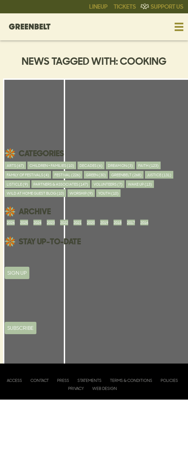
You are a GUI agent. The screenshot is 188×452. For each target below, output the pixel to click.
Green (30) (96, 174)
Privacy (76, 388)
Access (14, 380)
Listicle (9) (17, 184)
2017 (131, 222)
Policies (169, 380)
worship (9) (81, 193)
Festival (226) (67, 174)
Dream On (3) (120, 165)
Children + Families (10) (51, 165)
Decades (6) (91, 165)
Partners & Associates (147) (60, 184)
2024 (37, 222)
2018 (118, 222)
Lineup (98, 6)
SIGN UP (17, 272)
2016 (144, 222)
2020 (91, 222)
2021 (77, 222)
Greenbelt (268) (126, 174)
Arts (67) (15, 165)
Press (63, 380)
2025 (24, 222)
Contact (39, 380)
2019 (104, 222)
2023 (51, 222)
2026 (11, 222)
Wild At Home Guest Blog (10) (35, 193)
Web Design (104, 388)
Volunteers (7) (108, 184)
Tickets (125, 6)
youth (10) (108, 193)
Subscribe (20, 327)
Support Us (167, 6)
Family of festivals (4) (28, 174)
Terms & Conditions (131, 380)
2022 (64, 222)
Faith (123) (148, 165)
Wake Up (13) (140, 184)
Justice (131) (159, 174)
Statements (89, 380)
